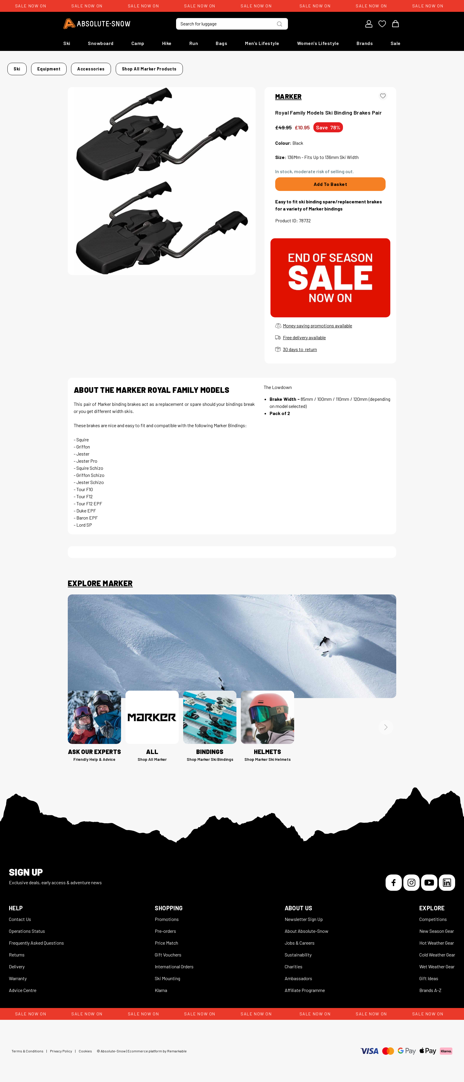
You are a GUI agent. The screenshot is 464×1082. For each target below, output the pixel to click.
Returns (17, 951)
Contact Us (20, 915)
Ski (66, 43)
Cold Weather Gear (437, 951)
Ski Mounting (167, 975)
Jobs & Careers (300, 939)
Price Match (166, 939)
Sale (396, 43)
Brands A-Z (430, 986)
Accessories (146, 67)
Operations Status (27, 927)
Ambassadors (298, 975)
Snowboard (101, 43)
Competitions (433, 915)
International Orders (174, 963)
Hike (167, 43)
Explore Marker (100, 579)
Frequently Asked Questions (36, 939)
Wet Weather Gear (437, 963)
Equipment (113, 67)
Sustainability (298, 951)
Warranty (18, 975)
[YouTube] (429, 879)
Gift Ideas (428, 975)
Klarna (161, 986)
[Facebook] (394, 879)
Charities (293, 963)
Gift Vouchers (168, 951)
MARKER (288, 93)
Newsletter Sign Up (304, 915)
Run (193, 43)
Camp (137, 43)
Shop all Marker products (309, 67)
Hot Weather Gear (436, 939)
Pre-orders (165, 927)
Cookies (85, 1047)
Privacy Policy (61, 1047)
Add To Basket (330, 180)
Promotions (167, 915)
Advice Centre (22, 986)
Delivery (17, 963)
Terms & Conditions (28, 1047)
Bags (221, 43)
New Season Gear (436, 927)
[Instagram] (411, 879)
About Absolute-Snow (306, 927)
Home (74, 67)
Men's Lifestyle (262, 43)
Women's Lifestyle (318, 43)
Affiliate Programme (305, 986)
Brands (365, 43)
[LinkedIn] (447, 879)
